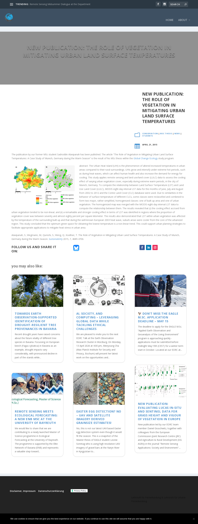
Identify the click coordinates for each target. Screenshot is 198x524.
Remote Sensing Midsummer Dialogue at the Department (60, 4)
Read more (179, 519)
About (182, 15)
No (165, 519)
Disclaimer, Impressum (23, 480)
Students (147, 125)
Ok (157, 519)
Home (169, 15)
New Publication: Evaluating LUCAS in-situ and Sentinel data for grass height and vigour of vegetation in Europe (159, 401)
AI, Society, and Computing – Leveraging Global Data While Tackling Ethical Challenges (97, 311)
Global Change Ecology (146, 148)
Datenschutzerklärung (51, 480)
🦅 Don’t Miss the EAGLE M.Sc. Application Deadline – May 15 (158, 307)
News (177, 123)
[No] (194, 518)
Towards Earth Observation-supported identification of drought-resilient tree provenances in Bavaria (36, 311)
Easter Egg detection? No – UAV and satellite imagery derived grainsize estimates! (98, 407)
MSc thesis (166, 123)
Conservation (150, 123)
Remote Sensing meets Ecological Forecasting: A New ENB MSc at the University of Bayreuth (36, 407)
